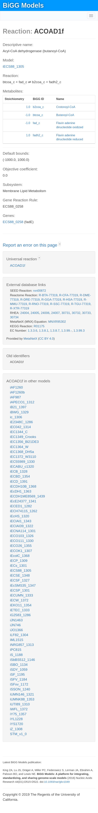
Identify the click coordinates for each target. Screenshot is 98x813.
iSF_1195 (17, 674)
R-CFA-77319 (68, 295)
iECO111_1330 (22, 541)
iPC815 (15, 650)
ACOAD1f (17, 265)
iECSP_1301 (20, 590)
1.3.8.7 (55, 330)
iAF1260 (16, 387)
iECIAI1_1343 (20, 521)
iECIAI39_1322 (21, 526)
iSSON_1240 (20, 689)
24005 (34, 313)
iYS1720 (16, 724)
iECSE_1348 (20, 575)
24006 (45, 313)
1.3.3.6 (32, 330)
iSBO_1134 (19, 665)
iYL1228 (16, 719)
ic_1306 (16, 417)
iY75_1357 (18, 714)
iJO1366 (16, 630)
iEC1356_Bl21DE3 (24, 442)
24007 (55, 313)
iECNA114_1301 (23, 531)
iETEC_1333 (20, 610)
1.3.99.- (66, 330)
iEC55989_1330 (22, 462)
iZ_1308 (16, 729)
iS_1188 (16, 655)
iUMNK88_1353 (22, 699)
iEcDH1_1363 (20, 491)
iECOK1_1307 (21, 551)
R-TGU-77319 (80, 304)
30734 (14, 317)
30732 (76, 313)
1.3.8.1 (43, 330)
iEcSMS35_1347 (23, 585)
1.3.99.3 (79, 330)
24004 (24, 313)
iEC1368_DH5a (22, 452)
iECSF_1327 (20, 580)
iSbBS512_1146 (22, 660)
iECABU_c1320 (22, 466)
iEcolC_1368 (20, 556)
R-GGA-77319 (51, 299)
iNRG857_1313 (22, 645)
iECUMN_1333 (21, 595)
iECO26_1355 (21, 546)
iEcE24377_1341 (23, 501)
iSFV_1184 (18, 679)
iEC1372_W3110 (23, 457)
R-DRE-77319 (30, 299)
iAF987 (15, 397)
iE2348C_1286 (21, 422)
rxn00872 (39, 290)
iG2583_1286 (20, 615)
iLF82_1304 (19, 635)
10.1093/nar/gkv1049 (57, 781)
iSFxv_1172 (19, 684)
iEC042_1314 (20, 427)
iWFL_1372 (19, 709)
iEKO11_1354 (20, 605)
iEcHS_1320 (19, 516)
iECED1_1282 (21, 506)
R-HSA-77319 (72, 299)
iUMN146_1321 (22, 694)
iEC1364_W (19, 447)
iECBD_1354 (20, 476)
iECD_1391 (19, 481)
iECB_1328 (18, 471)
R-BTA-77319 (48, 295)
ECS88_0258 (13, 222)
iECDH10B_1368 (23, 486)
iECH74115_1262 (23, 511)
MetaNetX (30, 338)
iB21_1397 (18, 407)
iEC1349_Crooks (23, 437)
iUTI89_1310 (20, 704)
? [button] (59, 244)
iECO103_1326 (22, 536)
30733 (86, 313)
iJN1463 (16, 620)
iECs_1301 (18, 565)
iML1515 (16, 640)
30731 (66, 313)
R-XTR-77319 (19, 308)
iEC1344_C (19, 432)
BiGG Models (23, 5)
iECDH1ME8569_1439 (27, 496)
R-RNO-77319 (38, 304)
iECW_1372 (19, 600)
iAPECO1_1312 (22, 402)
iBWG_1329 (19, 412)
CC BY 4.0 (46, 338)
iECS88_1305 (13, 66)
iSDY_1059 (18, 669)
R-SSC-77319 (59, 304)
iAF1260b (17, 392)
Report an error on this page (30, 245)
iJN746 (15, 625)
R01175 (39, 326)
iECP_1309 (18, 561)
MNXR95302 (57, 321)
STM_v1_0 (18, 734)
